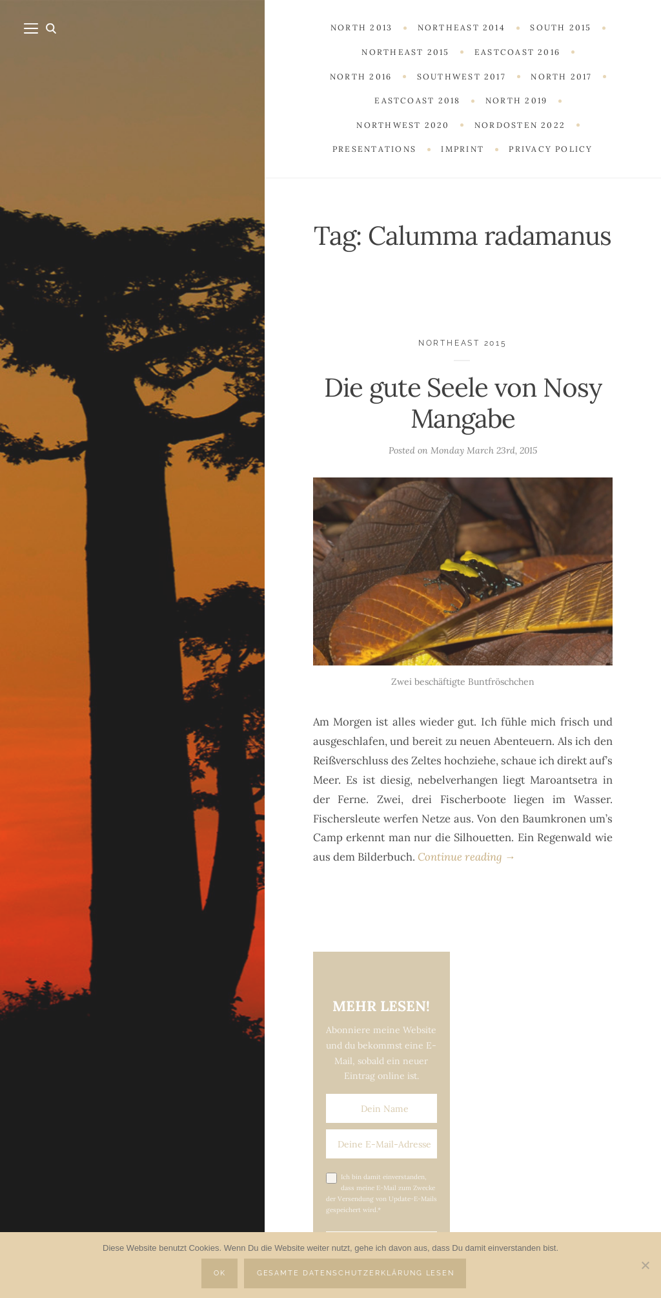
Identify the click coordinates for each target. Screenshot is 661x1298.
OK (220, 1273)
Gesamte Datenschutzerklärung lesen (356, 1273)
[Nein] (644, 1265)
